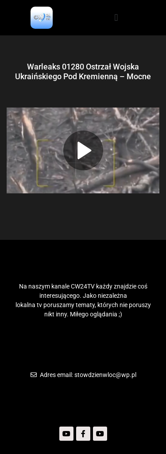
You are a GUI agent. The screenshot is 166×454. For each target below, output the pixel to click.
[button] (116, 17)
